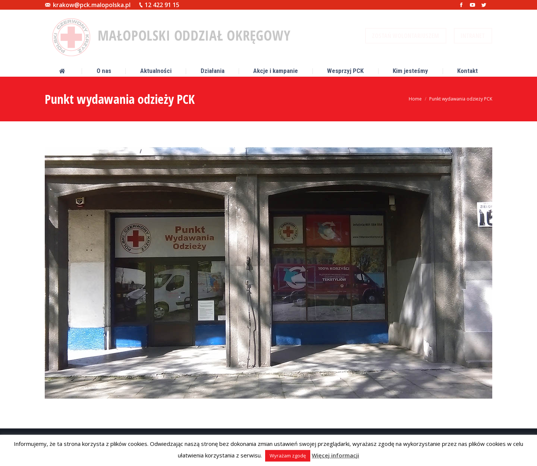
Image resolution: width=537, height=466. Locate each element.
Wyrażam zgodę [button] (288, 455)
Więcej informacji (335, 455)
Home (415, 99)
